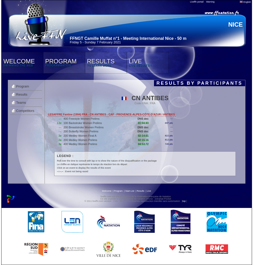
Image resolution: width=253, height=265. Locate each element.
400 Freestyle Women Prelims (82, 118)
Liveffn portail (197, 2)
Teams (21, 102)
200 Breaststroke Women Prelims (84, 127)
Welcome (106, 191)
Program (22, 86)
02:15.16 (143, 140)
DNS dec (143, 118)
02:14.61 (143, 135)
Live (149, 191)
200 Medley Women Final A (80, 135)
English (245, 2)
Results (21, 94)
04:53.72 (143, 144)
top (184, 201)
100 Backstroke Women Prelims (83, 123)
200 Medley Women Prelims (80, 140)
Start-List (129, 191)
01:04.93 (143, 123)
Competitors (25, 111)
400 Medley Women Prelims (80, 144)
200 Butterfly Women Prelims (81, 131)
